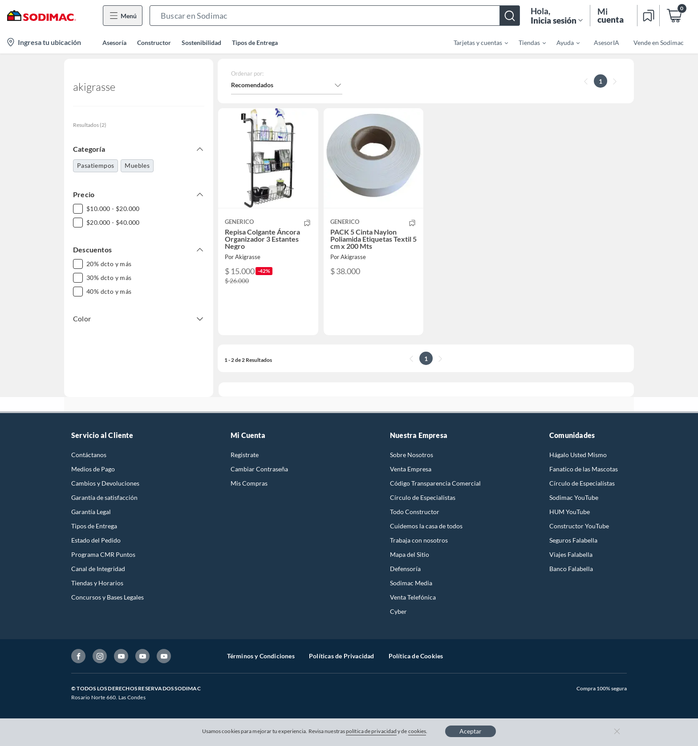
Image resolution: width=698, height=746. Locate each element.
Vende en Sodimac (658, 42)
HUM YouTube (569, 511)
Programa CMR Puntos (103, 554)
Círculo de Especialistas (422, 497)
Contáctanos (88, 454)
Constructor (154, 42)
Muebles (137, 165)
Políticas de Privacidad (341, 656)
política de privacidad (371, 731)
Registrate (245, 454)
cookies (417, 731)
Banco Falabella (571, 568)
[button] (335, 15)
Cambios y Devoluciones (105, 483)
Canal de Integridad (98, 568)
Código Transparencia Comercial (435, 483)
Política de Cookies (416, 656)
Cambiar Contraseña (259, 469)
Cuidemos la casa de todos (426, 526)
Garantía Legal (91, 511)
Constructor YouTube (579, 526)
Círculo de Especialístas (582, 483)
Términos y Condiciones (261, 656)
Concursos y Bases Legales (107, 597)
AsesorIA (606, 42)
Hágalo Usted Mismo (578, 454)
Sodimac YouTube (573, 497)
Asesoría (114, 42)
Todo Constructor (414, 511)
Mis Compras (249, 483)
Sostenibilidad (201, 42)
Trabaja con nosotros (419, 540)
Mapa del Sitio (409, 554)
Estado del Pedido (96, 540)
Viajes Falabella (570, 554)
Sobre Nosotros (411, 454)
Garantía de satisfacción (104, 497)
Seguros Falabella (573, 540)
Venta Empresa (410, 469)
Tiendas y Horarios (97, 583)
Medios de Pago (93, 469)
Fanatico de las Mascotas (583, 469)
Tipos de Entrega (255, 42)
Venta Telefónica (413, 597)
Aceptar (470, 731)
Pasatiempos (95, 165)
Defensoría (405, 568)
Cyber (398, 611)
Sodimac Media (411, 583)
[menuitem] (475, 42)
